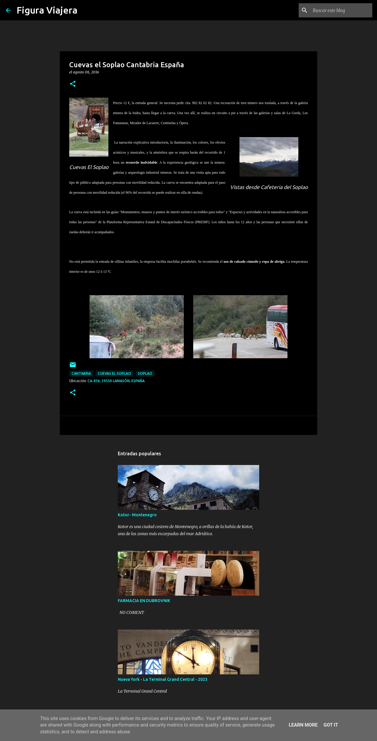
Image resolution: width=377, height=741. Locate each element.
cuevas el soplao (114, 373)
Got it (330, 725)
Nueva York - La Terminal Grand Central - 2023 (162, 679)
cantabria (81, 373)
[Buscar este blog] (341, 10)
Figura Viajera (46, 10)
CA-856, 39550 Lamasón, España (116, 381)
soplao (145, 373)
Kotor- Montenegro (137, 514)
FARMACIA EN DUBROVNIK (144, 600)
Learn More (303, 725)
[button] (72, 84)
